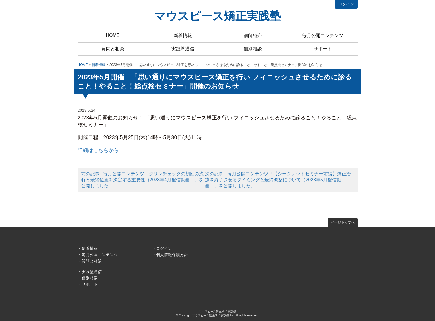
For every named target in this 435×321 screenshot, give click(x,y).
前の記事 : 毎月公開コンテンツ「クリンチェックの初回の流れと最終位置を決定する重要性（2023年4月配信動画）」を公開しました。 (142, 179)
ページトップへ (343, 222)
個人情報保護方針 (172, 254)
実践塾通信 (182, 48)
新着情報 (183, 35)
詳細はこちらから (98, 150)
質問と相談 (112, 48)
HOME (113, 35)
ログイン (346, 4)
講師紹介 (253, 35)
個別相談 (253, 48)
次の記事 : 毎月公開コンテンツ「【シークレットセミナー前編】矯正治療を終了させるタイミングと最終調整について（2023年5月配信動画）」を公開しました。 (277, 179)
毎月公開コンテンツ (322, 35)
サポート (323, 48)
